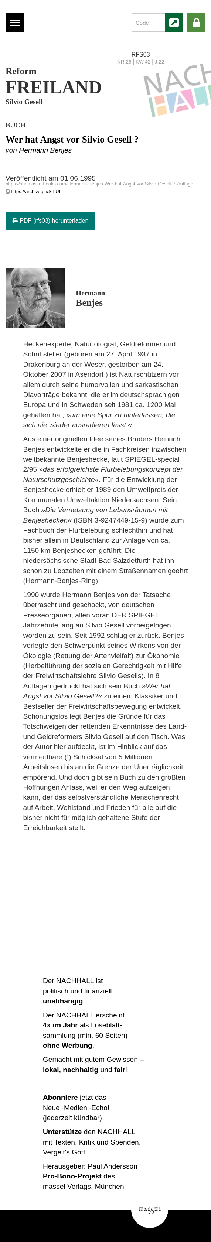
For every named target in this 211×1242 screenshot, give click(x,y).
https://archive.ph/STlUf (36, 191)
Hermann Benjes (45, 150)
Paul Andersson (112, 1166)
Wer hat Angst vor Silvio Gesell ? (72, 139)
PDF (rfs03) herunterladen (50, 221)
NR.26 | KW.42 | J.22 (140, 62)
